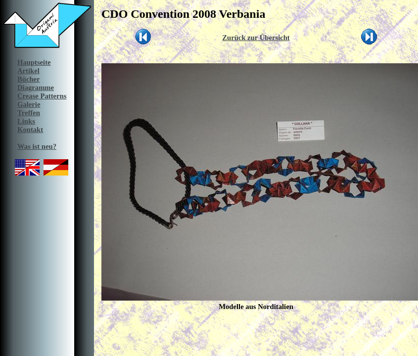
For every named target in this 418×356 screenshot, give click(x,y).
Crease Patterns (41, 96)
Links (26, 121)
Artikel (28, 71)
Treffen (28, 113)
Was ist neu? (36, 146)
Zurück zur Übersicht (256, 38)
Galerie (28, 104)
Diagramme (35, 87)
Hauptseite (34, 62)
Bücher (28, 79)
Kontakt (30, 130)
